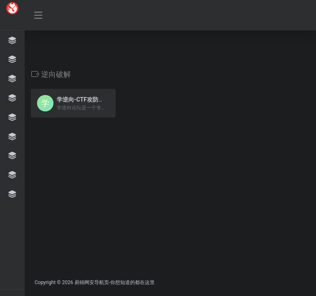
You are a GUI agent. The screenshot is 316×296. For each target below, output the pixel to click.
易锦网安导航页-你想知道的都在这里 (114, 282)
